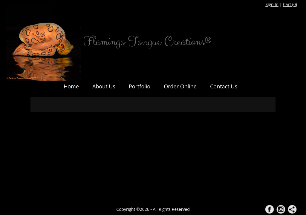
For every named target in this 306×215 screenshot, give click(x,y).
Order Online (180, 86)
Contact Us (223, 86)
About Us (103, 86)
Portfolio (139, 86)
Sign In (272, 4)
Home (71, 86)
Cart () (290, 4)
